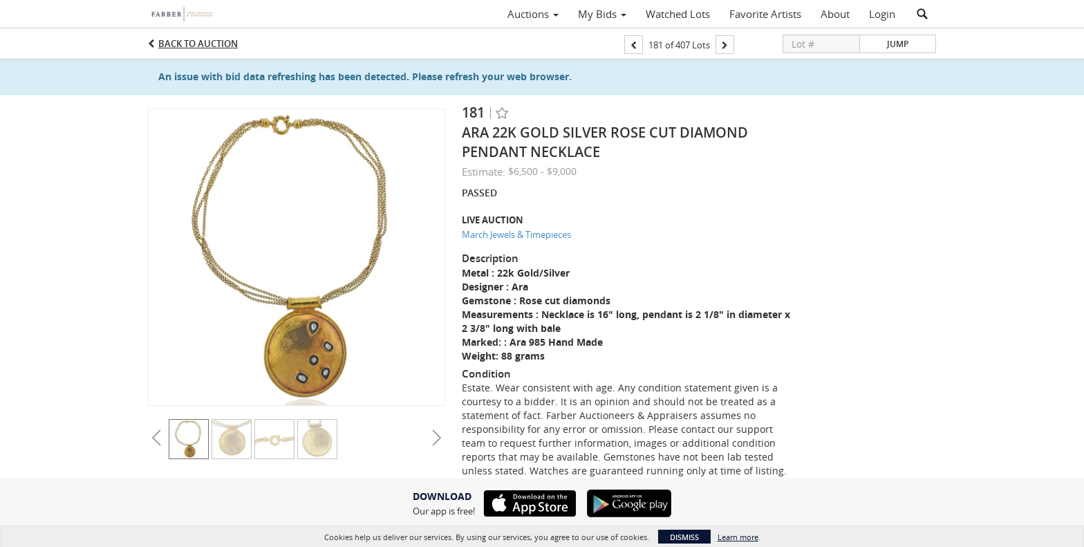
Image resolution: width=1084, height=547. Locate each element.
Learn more (738, 537)
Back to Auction (198, 43)
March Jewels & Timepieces (516, 234)
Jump (897, 44)
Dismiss (684, 537)
